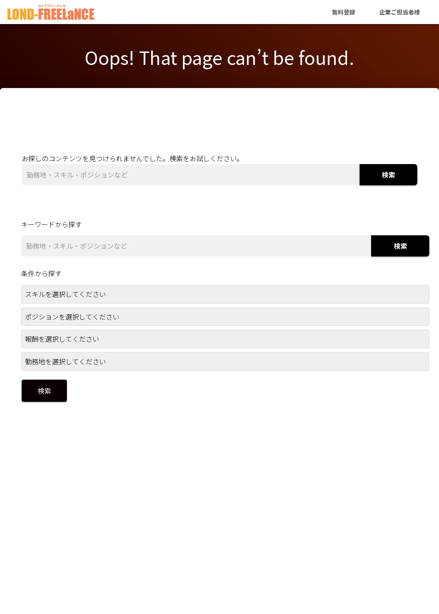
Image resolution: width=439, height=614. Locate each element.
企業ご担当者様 (399, 12)
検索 (388, 174)
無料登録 (343, 12)
